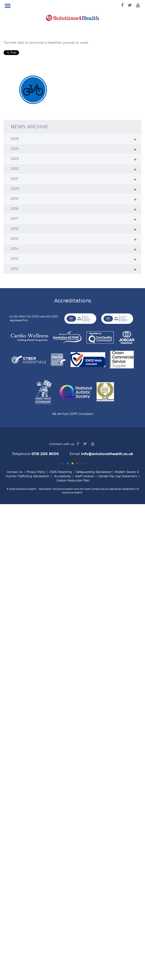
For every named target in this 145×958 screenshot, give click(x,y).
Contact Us (14, 472)
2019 (14, 199)
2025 (15, 138)
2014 (14, 249)
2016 (14, 229)
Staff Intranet (84, 476)
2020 (15, 189)
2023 (15, 159)
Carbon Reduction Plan (73, 480)
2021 (14, 179)
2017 (14, 219)
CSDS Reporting (60, 472)
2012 (14, 269)
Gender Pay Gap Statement (117, 476)
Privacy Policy (35, 472)
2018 (14, 209)
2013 (14, 259)
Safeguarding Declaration (94, 472)
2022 (15, 169)
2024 (15, 148)
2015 (14, 239)
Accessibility (62, 476)
